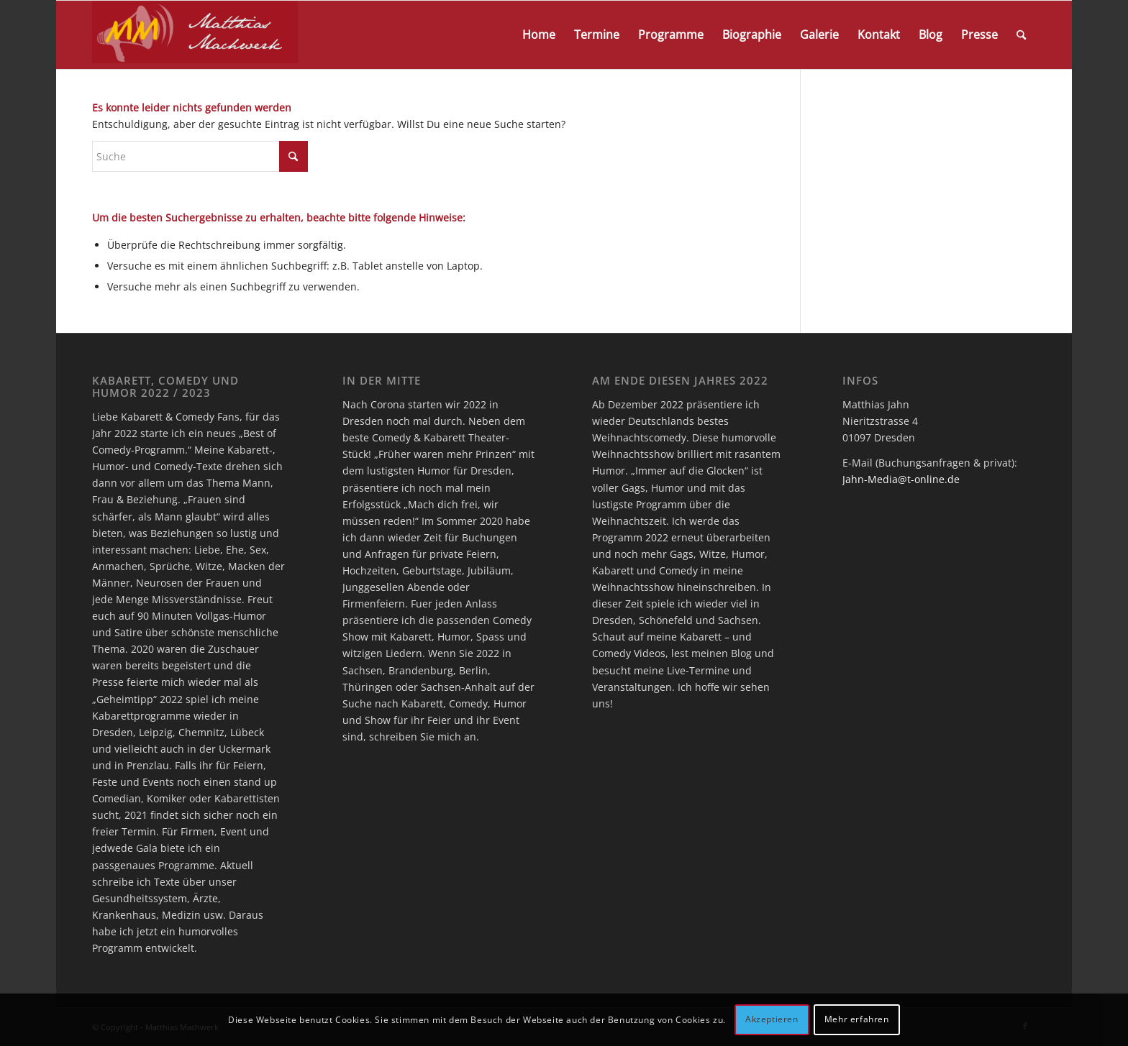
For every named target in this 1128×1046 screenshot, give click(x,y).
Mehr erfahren (856, 1019)
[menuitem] (539, 35)
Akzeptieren (772, 1019)
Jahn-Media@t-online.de (901, 479)
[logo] (195, 35)
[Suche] (1021, 35)
